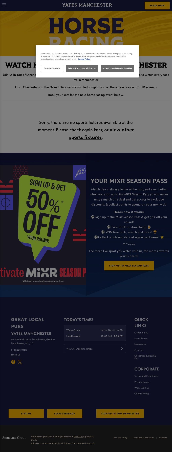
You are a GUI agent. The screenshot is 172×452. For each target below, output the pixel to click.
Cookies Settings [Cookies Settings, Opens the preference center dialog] (52, 68)
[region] (87, 61)
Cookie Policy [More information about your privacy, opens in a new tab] (84, 59)
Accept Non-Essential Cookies (117, 68)
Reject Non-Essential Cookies (82, 68)
